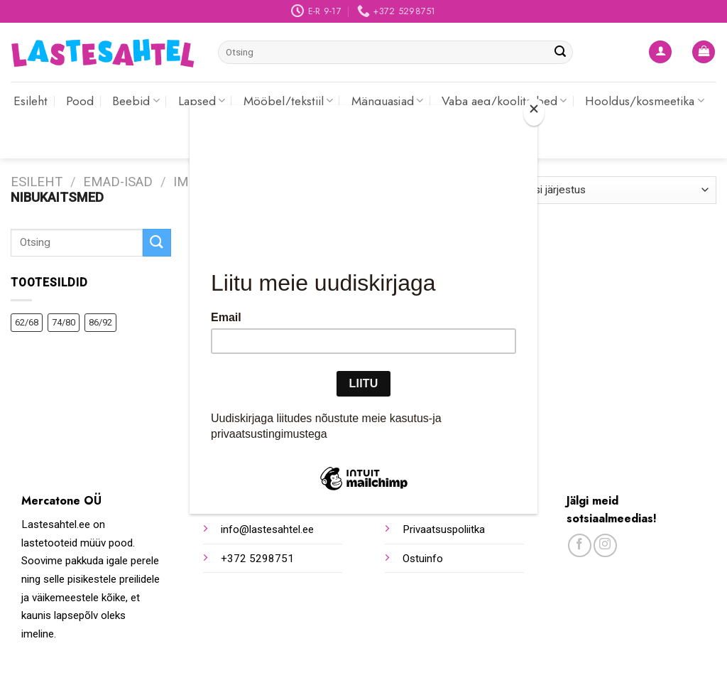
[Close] (534, 112)
